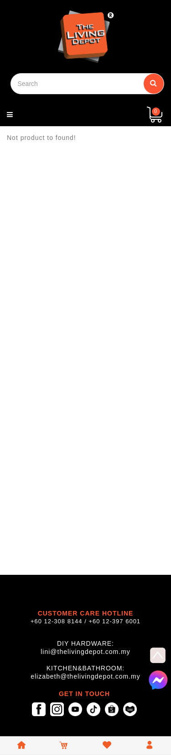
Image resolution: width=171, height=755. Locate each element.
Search (154, 83)
